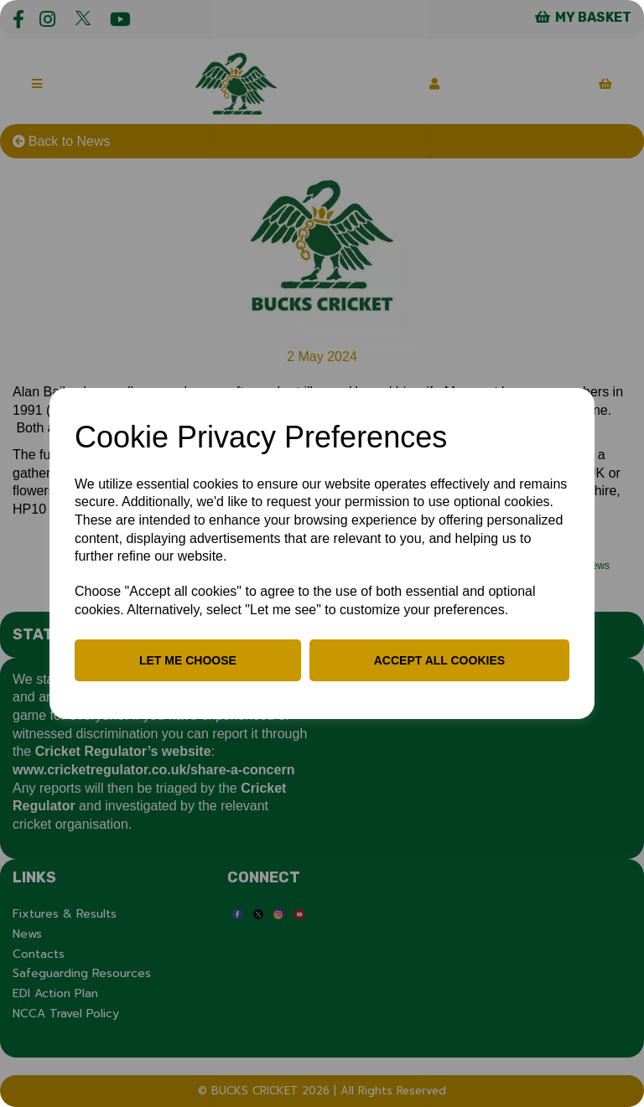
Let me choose (187, 660)
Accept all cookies (439, 660)
